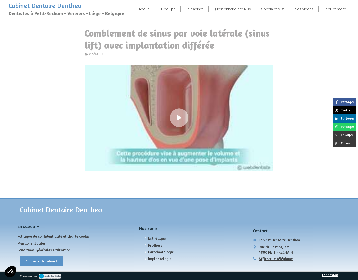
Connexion (330, 275)
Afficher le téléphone (276, 258)
